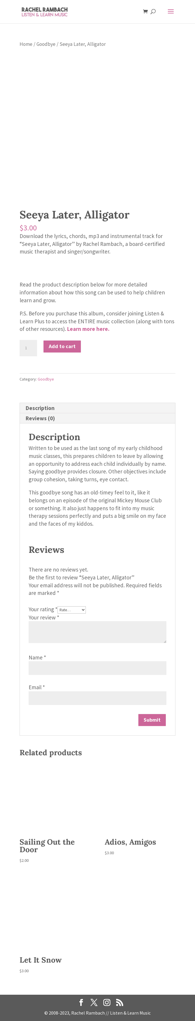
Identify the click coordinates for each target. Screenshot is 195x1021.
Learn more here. (88, 328)
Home (26, 44)
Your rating (43, 609)
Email (37, 687)
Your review (44, 617)
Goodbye (45, 44)
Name (37, 657)
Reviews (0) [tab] (40, 418)
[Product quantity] (28, 348)
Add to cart (62, 346)
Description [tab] (40, 407)
